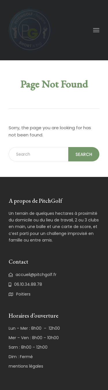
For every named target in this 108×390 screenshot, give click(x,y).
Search (83, 154)
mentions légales (26, 366)
